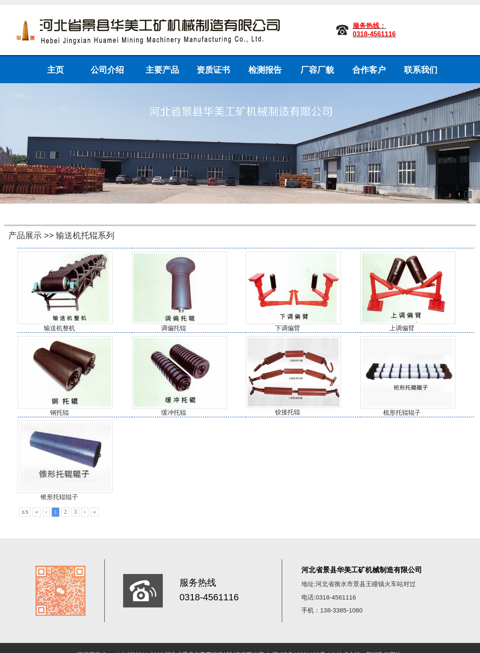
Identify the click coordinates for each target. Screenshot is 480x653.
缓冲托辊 (173, 376)
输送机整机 (59, 292)
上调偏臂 (402, 292)
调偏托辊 (173, 292)
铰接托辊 (287, 376)
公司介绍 (107, 69)
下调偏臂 (287, 292)
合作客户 (369, 69)
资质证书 (213, 69)
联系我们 (420, 69)
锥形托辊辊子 (59, 460)
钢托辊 (59, 376)
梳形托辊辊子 (402, 376)
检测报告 (265, 69)
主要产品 (162, 69)
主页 (55, 69)
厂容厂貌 (317, 69)
